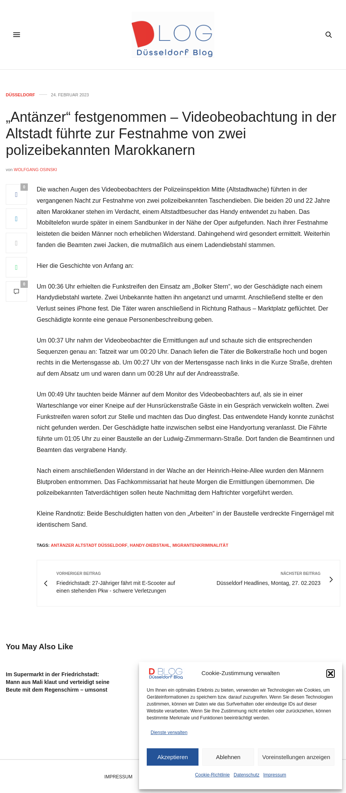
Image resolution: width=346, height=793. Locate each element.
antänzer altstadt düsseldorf (89, 545)
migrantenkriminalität (200, 545)
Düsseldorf (20, 95)
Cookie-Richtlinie (212, 775)
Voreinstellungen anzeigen (296, 757)
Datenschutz (247, 775)
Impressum (274, 775)
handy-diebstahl (150, 545)
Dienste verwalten (169, 732)
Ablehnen (228, 757)
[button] (330, 673)
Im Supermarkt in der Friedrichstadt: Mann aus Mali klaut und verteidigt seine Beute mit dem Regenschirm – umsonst (57, 682)
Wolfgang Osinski (35, 169)
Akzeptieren (172, 757)
